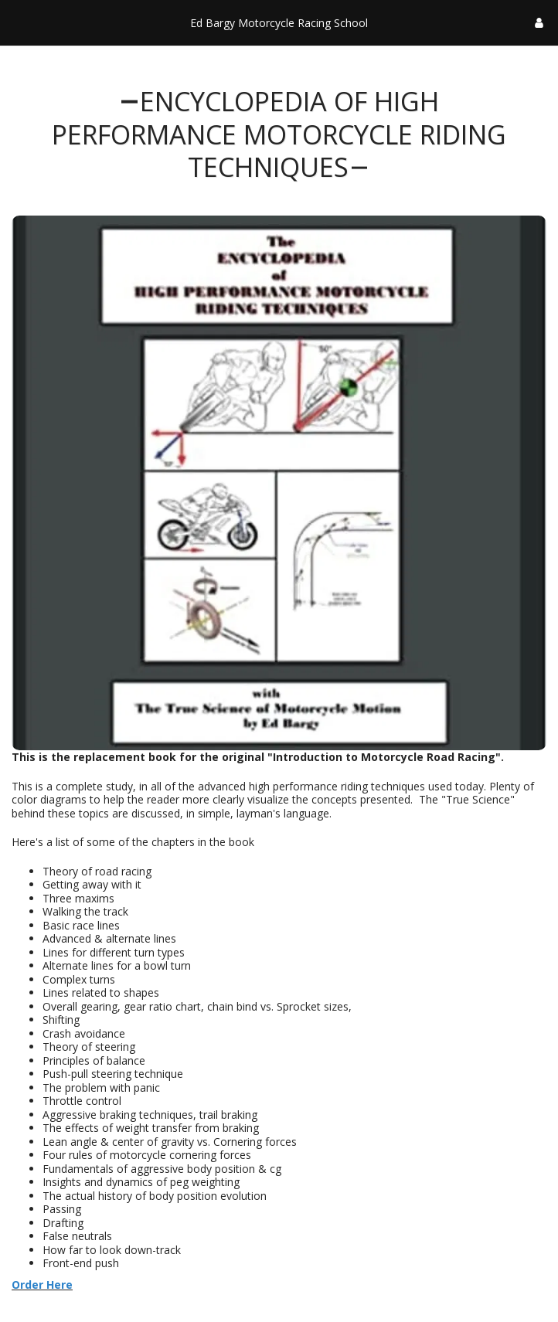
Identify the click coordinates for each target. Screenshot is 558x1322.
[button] (17, 22)
